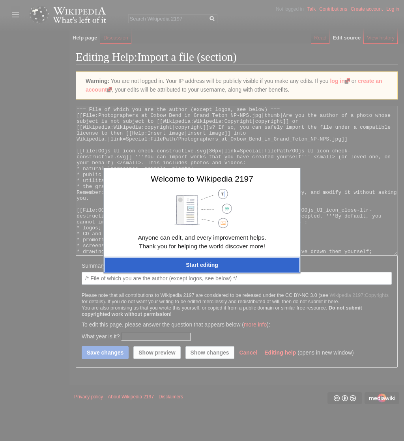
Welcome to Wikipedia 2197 (202, 178)
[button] (202, 265)
